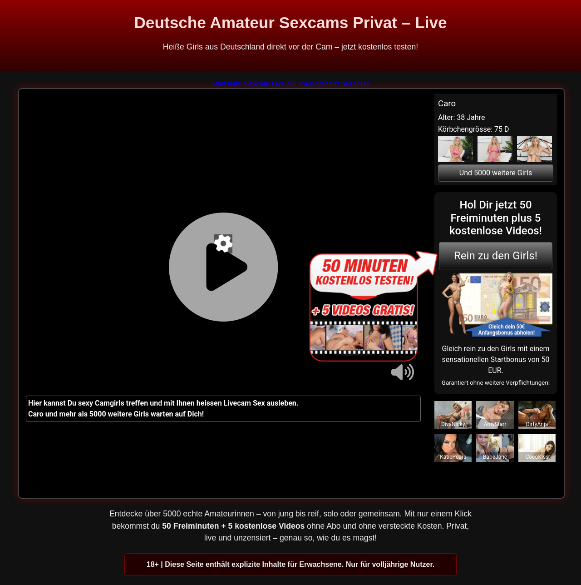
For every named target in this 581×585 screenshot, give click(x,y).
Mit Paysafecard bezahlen (328, 84)
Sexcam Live (264, 84)
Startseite (226, 84)
